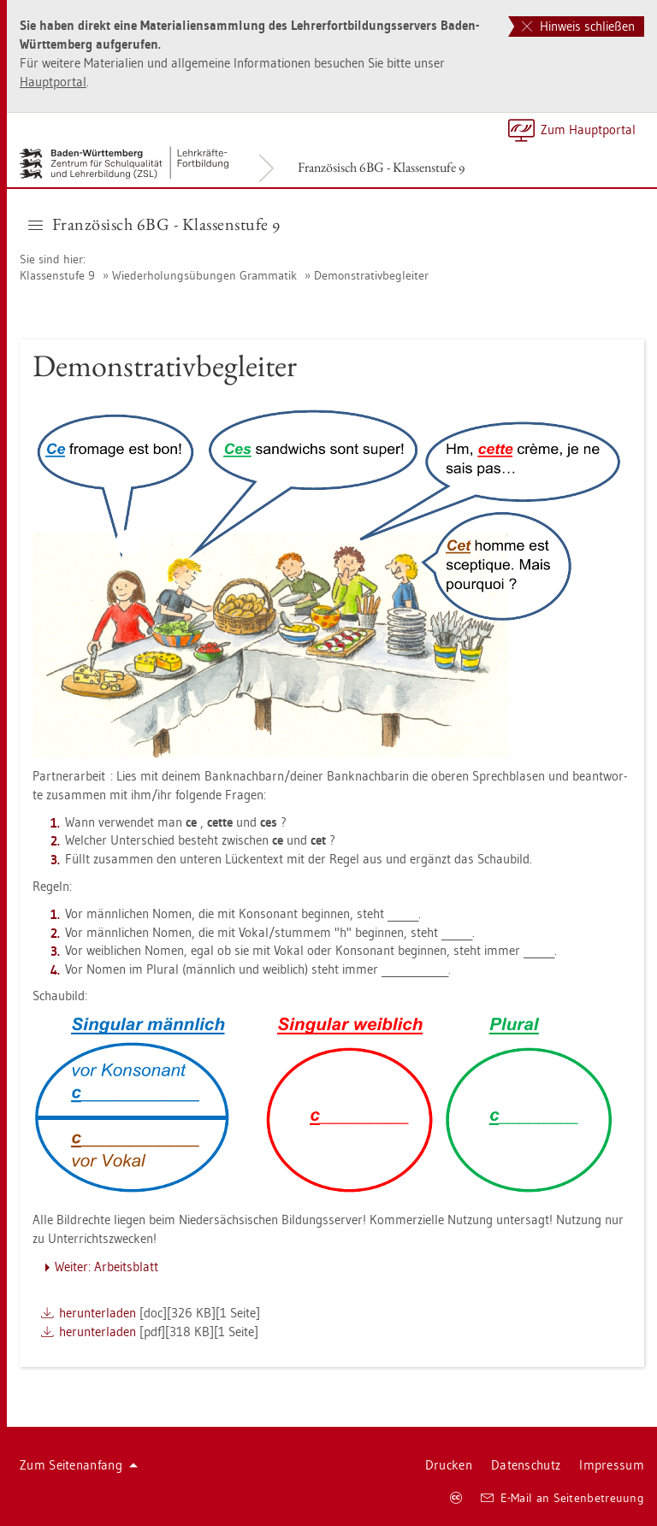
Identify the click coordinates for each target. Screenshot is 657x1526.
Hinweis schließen (578, 26)
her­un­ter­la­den (97, 1313)
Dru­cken (448, 1465)
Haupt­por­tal (53, 82)
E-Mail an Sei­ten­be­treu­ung (562, 1497)
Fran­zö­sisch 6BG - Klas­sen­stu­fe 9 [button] (154, 224)
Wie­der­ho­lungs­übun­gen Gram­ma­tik (204, 275)
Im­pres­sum (611, 1465)
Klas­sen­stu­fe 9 (57, 275)
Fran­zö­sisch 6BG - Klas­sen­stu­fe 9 (381, 167)
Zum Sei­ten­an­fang (79, 1465)
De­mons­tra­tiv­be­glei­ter (371, 275)
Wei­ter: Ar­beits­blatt (106, 1266)
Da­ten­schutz (525, 1465)
